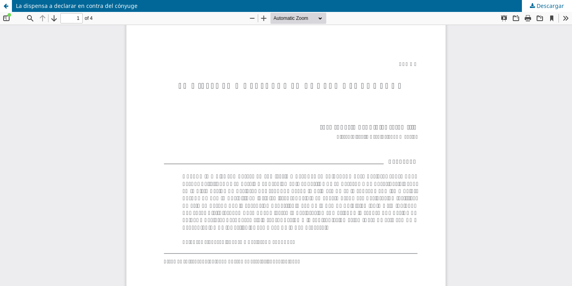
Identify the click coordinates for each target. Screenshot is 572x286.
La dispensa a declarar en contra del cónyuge (77, 6)
